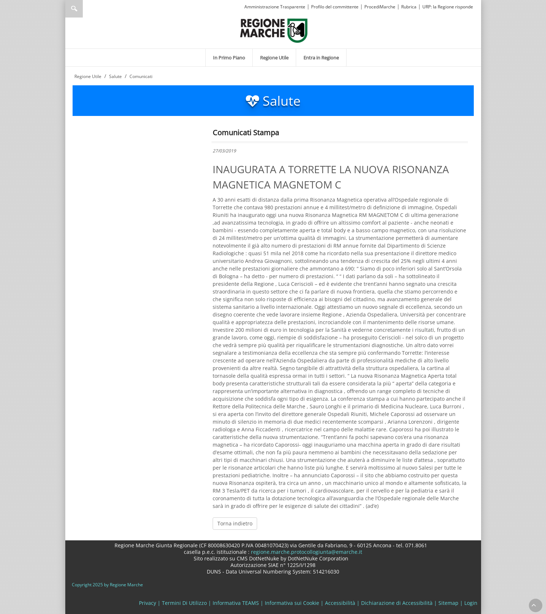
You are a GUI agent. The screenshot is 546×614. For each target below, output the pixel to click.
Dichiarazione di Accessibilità (397, 602)
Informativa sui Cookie (292, 602)
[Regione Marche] (274, 30)
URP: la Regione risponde (447, 7)
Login (470, 602)
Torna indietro (234, 523)
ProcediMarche (379, 7)
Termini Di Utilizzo (184, 602)
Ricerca (74, 9)
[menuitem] (229, 57)
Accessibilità (340, 602)
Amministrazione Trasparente (274, 7)
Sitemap (448, 602)
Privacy (147, 602)
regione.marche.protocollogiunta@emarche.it (305, 551)
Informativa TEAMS (236, 602)
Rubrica (409, 7)
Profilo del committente (335, 7)
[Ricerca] (88, 9)
